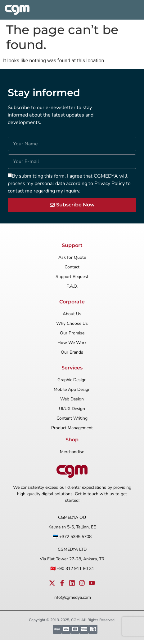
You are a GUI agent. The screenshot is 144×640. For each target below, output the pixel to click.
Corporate (72, 302)
